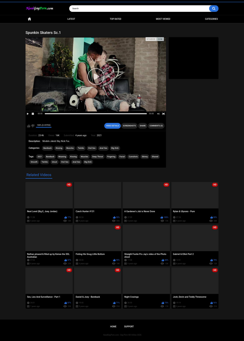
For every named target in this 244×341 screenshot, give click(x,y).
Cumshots (133, 157)
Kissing (59, 148)
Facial (122, 157)
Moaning (62, 157)
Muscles (70, 148)
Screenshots (129, 126)
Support (129, 326)
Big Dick (115, 148)
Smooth (34, 162)
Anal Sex (103, 148)
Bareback (47, 148)
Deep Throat (97, 157)
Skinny (145, 157)
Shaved (155, 157)
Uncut (54, 162)
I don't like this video (32, 125)
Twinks (81, 148)
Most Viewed (163, 19)
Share (143, 126)
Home (29, 19)
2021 (40, 157)
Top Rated (115, 19)
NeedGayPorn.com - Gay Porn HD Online (120, 335)
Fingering (111, 157)
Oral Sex (92, 148)
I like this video (28, 125)
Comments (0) (156, 126)
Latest (71, 19)
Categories (211, 19)
